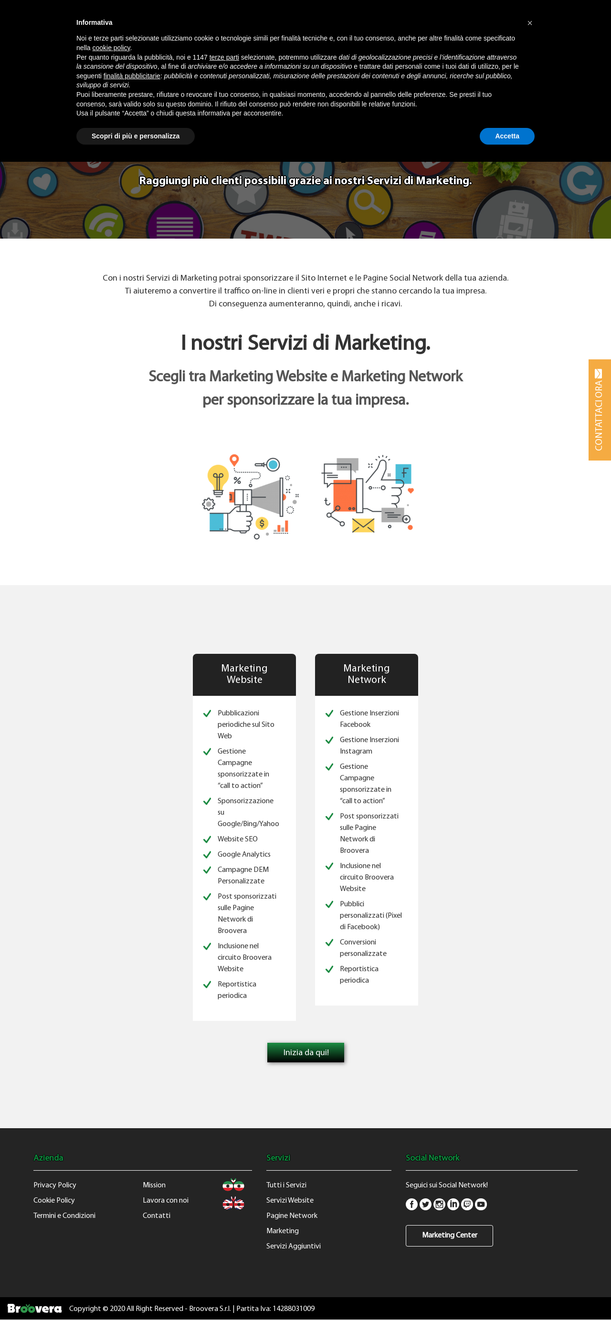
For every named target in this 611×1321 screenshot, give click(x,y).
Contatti (156, 1216)
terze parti (224, 57)
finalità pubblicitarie (132, 76)
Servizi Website (290, 1201)
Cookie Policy (54, 1201)
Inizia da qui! (306, 1053)
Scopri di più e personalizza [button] (135, 136)
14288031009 (294, 1309)
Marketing (282, 1231)
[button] (529, 23)
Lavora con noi (166, 1201)
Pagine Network (291, 1216)
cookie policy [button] (111, 48)
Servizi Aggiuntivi (293, 1246)
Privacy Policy (54, 1185)
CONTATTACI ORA (599, 410)
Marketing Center (449, 1235)
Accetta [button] (507, 136)
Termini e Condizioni (64, 1216)
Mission (154, 1185)
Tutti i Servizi (286, 1185)
